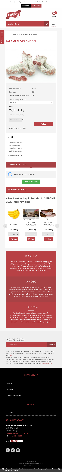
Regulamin (10, 389)
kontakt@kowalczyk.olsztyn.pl (18, 433)
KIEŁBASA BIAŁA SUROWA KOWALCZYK (31, 222)
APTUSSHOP (39, 463)
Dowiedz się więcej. (11, 470)
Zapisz (52, 345)
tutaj (10, 355)
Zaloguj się (25, 5)
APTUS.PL (37, 466)
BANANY (13, 225)
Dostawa (10, 412)
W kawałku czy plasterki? (17, 100)
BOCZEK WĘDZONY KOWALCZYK (48, 222)
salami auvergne (16, 155)
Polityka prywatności (14, 395)
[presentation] (5, 225)
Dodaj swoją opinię (31, 182)
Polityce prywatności (46, 363)
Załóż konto (36, 5)
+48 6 (12, 441)
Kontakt (9, 383)
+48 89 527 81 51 (15, 436)
